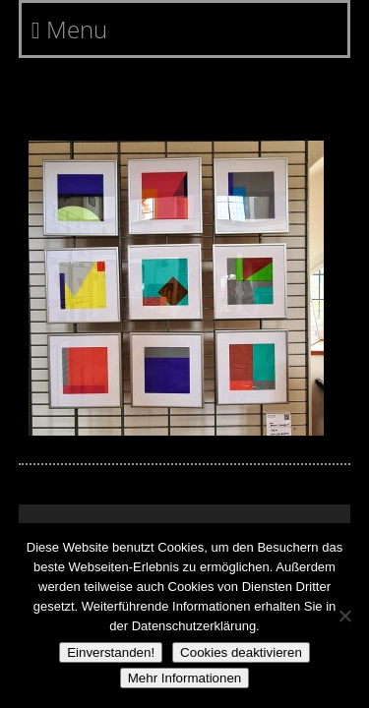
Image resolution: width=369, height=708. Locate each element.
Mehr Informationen (185, 678)
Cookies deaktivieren (241, 652)
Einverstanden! (110, 652)
